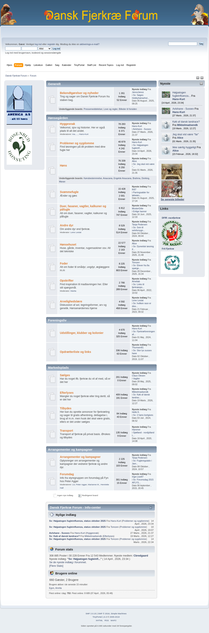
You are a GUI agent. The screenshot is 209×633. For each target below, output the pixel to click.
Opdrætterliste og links (75, 351)
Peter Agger (81, 484)
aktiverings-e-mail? (89, 44)
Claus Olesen (138, 375)
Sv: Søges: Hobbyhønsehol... (140, 96)
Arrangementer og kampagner (80, 457)
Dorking (145, 178)
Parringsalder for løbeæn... (140, 194)
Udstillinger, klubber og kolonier (81, 333)
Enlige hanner (139, 211)
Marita (73, 291)
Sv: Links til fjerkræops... (138, 285)
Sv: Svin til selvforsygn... (138, 229)
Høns (63, 165)
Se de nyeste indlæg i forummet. (68, 562)
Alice (180, 137)
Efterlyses (67, 392)
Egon (51, 588)
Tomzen (136, 262)
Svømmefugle (69, 192)
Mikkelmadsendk (187, 125)
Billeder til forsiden (128, 109)
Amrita (58, 588)
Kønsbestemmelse (93, 178)
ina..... (75, 134)
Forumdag (67, 474)
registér (51, 44)
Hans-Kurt (178, 99)
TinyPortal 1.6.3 (99, 617)
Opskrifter (67, 280)
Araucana (107, 178)
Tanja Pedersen (139, 224)
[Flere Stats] (56, 565)
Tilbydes (65, 408)
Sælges (65, 375)
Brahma (136, 178)
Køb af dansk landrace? (186, 121)
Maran (62, 181)
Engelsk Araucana (122, 178)
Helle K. (136, 412)
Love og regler (111, 109)
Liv (73, 484)
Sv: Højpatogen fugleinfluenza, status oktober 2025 (77, 521)
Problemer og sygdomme (77, 143)
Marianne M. (93, 484)
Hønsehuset (68, 244)
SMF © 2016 (104, 613)
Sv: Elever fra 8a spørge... (140, 266)
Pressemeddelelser (93, 109)
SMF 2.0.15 (91, 613)
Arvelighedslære (71, 301)
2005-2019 (115, 617)
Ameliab (136, 281)
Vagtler (136, 378)
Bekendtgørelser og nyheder (79, 93)
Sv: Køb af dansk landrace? (64, 536)
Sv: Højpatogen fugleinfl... (140, 146)
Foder (64, 263)
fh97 (134, 189)
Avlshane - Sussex (183, 108)
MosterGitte (137, 208)
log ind (38, 44)
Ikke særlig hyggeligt (184, 147)
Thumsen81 (138, 347)
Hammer (136, 429)
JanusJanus (138, 92)
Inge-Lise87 (137, 476)
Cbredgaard (141, 555)
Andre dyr (66, 225)
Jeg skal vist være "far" (185, 134)
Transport (66, 430)
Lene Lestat (75, 232)
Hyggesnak (67, 123)
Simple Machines (119, 613)
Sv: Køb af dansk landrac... (141, 396)
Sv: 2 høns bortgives (143, 415)
